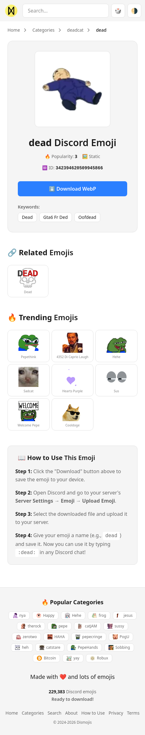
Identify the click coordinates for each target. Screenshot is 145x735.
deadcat (75, 30)
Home (14, 30)
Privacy (115, 713)
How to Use (93, 713)
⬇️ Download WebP (72, 188)
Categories (43, 30)
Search (54, 713)
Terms (133, 713)
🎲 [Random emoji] (118, 10)
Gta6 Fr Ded (55, 217)
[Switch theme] (134, 11)
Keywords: (29, 207)
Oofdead (87, 217)
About (71, 713)
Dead (27, 217)
